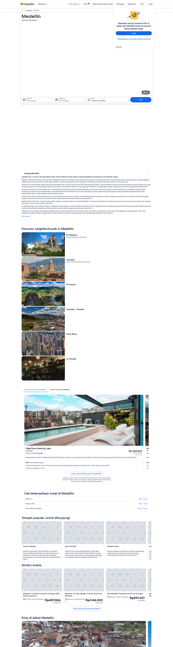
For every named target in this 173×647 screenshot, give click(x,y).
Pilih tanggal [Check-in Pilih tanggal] (30, 78)
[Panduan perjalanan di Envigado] (90, 488)
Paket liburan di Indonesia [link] (62, 612)
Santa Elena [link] (59, 533)
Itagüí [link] (89, 529)
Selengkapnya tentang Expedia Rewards (133, 39)
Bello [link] (25, 533)
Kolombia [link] (35, 11)
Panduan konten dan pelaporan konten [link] (100, 612)
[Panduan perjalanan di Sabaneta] (139, 488)
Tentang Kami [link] (24, 601)
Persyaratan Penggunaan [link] (96, 608)
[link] (133, 47)
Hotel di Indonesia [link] (60, 604)
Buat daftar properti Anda (107, 4)
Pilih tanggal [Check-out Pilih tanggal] (63, 78)
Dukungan (124, 4)
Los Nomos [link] (124, 533)
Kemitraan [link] (23, 612)
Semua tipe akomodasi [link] (61, 622)
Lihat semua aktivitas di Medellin (102, 472)
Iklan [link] (21, 619)
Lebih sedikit (58, 137)
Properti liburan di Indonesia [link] (63, 608)
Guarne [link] (90, 533)
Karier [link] (22, 604)
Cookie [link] (91, 604)
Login (151, 4)
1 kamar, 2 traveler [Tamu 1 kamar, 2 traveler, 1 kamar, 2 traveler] (98, 78)
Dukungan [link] (126, 601)
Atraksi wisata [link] (29, 108)
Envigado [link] (59, 529)
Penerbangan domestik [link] (62, 615)
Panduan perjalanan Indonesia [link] (64, 601)
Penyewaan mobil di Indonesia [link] (64, 619)
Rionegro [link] (26, 529)
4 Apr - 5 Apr (143, 304)
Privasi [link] (90, 601)
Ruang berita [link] (24, 615)
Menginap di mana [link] (30, 105)
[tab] (68, 227)
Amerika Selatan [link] (25, 11)
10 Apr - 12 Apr (142, 313)
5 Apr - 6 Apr (143, 308)
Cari (142, 78)
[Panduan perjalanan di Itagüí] (115, 488)
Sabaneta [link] (123, 529)
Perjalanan (136, 4)
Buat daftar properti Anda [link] (28, 608)
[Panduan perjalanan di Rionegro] (65, 488)
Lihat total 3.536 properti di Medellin (102, 281)
